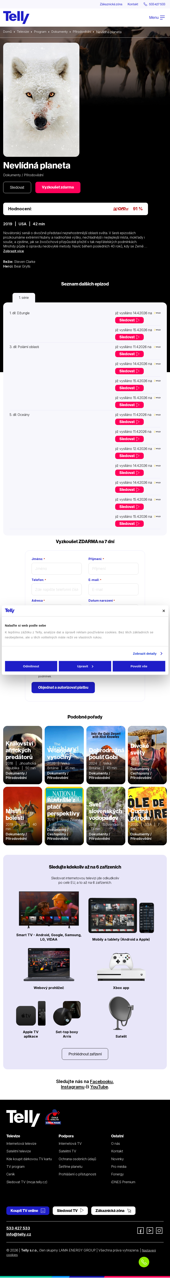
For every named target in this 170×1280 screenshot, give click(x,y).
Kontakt (129, 4)
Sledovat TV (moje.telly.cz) (26, 1184)
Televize (24, 32)
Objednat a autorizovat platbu (64, 688)
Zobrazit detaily (145, 653)
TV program (15, 1169)
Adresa (38, 602)
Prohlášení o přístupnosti (77, 1177)
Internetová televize (21, 1146)
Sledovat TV (70, 1212)
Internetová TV (70, 1146)
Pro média (118, 1169)
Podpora (66, 1138)
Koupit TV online (28, 1212)
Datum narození (101, 602)
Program (41, 32)
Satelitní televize (18, 1154)
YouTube (99, 1089)
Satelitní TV (67, 1154)
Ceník (10, 1177)
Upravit (85, 666)
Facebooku (101, 1083)
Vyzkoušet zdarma (60, 187)
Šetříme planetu (70, 1169)
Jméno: (38, 560)
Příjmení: (96, 560)
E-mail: (94, 581)
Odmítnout (31, 666)
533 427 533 (18, 1230)
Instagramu (72, 1089)
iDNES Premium (123, 1184)
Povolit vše (139, 666)
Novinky (117, 1161)
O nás (115, 1146)
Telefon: (39, 581)
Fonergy (117, 1177)
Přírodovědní (86, 32)
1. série (24, 298)
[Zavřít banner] (163, 610)
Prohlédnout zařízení (85, 1055)
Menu (157, 17)
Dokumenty (62, 32)
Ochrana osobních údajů (77, 1161)
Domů (7, 32)
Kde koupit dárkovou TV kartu (29, 1161)
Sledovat (18, 188)
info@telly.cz (18, 1236)
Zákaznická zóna (105, 4)
